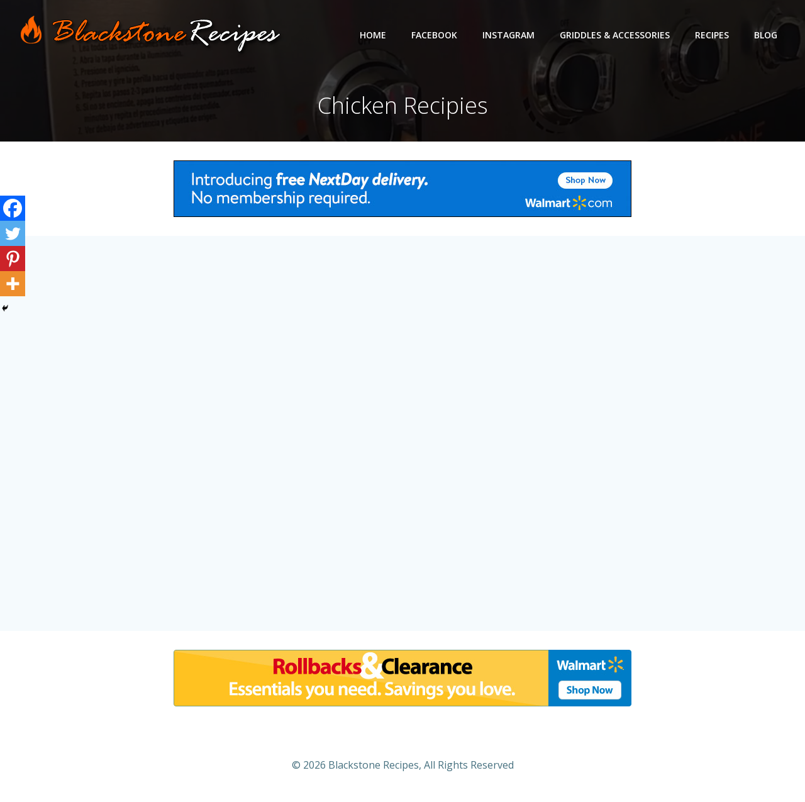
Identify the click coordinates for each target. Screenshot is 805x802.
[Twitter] (12, 233)
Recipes (712, 35)
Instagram (508, 35)
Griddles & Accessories (615, 35)
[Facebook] (12, 208)
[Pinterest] (12, 258)
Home (373, 35)
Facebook (434, 35)
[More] (12, 283)
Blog (765, 35)
